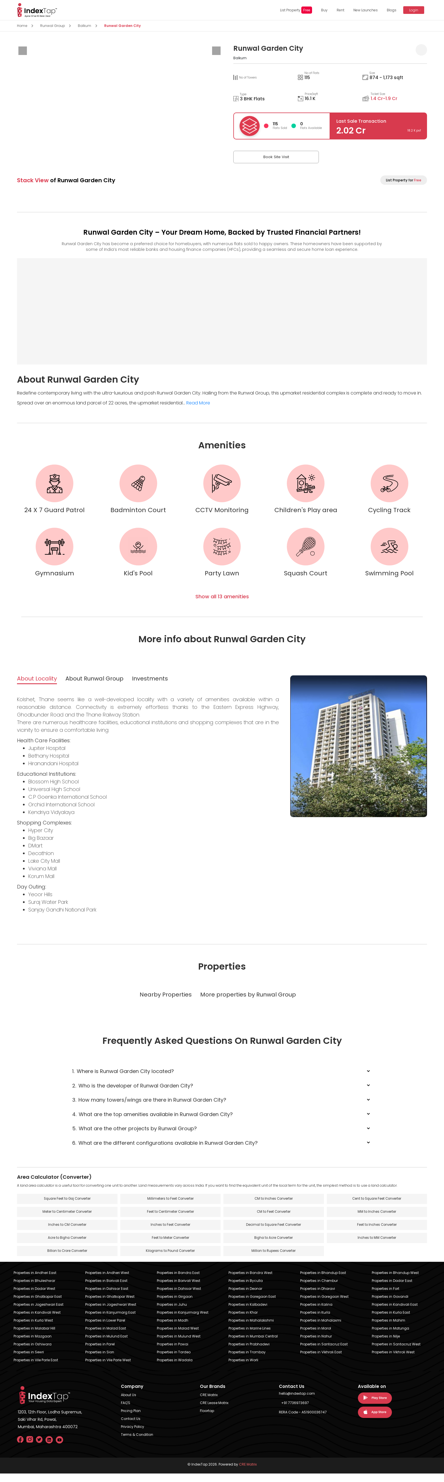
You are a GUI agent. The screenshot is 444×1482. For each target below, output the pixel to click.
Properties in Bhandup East (323, 1281)
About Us (128, 1403)
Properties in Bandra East (178, 1281)
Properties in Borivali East (106, 1289)
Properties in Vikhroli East (321, 1360)
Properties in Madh (172, 1328)
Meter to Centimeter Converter (67, 1219)
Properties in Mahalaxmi (320, 1328)
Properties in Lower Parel (105, 1328)
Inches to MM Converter (377, 1246)
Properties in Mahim (388, 1328)
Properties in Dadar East (392, 1289)
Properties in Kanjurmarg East (110, 1320)
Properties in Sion (99, 1360)
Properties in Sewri (29, 1360)
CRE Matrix (209, 1403)
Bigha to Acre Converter (273, 1246)
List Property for (403, 180)
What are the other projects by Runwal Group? (134, 1135)
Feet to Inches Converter (376, 1232)
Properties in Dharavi (317, 1297)
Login (411, 10)
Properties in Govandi (390, 1305)
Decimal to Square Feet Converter (273, 1232)
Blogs (389, 10)
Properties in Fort (385, 1297)
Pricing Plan (131, 1419)
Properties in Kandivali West (37, 1320)
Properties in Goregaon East (252, 1305)
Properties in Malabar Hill (34, 1336)
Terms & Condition (137, 1443)
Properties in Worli (243, 1368)
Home (22, 25)
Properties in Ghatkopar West (110, 1305)
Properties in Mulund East (106, 1344)
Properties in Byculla (246, 1289)
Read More (198, 403)
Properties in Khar (243, 1320)
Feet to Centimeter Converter (170, 1219)
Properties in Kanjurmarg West (182, 1320)
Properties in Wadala (175, 1368)
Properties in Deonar (245, 1297)
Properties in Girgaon (175, 1305)
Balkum (84, 25)
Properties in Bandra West (250, 1281)
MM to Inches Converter (377, 1219)
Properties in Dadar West (34, 1297)
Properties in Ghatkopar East (38, 1305)
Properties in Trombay (247, 1360)
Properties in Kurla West (33, 1328)
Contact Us (130, 1427)
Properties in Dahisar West (179, 1297)
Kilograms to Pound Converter (170, 1259)
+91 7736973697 (295, 1411)
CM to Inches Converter (274, 1206)
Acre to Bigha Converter (67, 1246)
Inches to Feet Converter (170, 1232)
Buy (322, 10)
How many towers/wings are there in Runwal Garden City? (149, 1106)
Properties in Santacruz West (396, 1352)
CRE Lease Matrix (214, 1411)
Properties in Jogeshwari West (110, 1313)
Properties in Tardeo (174, 1360)
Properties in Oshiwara (33, 1352)
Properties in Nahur (316, 1344)
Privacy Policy (132, 1435)
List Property (293, 10)
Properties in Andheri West (107, 1281)
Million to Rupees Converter (274, 1259)
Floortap (207, 1419)
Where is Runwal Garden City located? (123, 1078)
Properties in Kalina (316, 1313)
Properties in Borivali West (178, 1289)
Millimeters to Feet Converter (170, 1206)
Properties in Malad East (105, 1336)
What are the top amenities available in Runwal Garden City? (152, 1121)
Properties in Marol (315, 1336)
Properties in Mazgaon (33, 1344)
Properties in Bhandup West (395, 1281)
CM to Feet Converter (273, 1219)
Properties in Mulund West (178, 1344)
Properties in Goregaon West (324, 1305)
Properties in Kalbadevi (248, 1313)
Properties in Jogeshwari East (38, 1313)
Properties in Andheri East (35, 1281)
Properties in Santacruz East (324, 1352)
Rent (338, 10)
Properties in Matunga (390, 1336)
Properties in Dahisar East (106, 1297)
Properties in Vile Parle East (36, 1368)
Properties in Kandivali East (395, 1313)
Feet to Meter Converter (170, 1246)
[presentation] (22, 50)
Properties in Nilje (386, 1344)
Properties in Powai (172, 1352)
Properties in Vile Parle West (108, 1368)
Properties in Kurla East (391, 1320)
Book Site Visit (261, 157)
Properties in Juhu (172, 1313)
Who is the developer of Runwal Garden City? (132, 1092)
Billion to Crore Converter (67, 1259)
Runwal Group (52, 25)
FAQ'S (125, 1411)
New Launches (363, 10)
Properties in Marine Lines (250, 1336)
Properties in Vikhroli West (393, 1360)
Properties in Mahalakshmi (251, 1328)
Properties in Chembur (319, 1289)
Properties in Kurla (315, 1320)
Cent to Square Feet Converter (376, 1206)
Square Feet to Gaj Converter (67, 1206)
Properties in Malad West (178, 1336)
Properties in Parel (100, 1352)
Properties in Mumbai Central (253, 1344)
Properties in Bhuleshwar (34, 1289)
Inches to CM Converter (67, 1232)
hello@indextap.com (297, 1402)
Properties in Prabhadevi (249, 1352)
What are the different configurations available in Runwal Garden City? (165, 1149)
